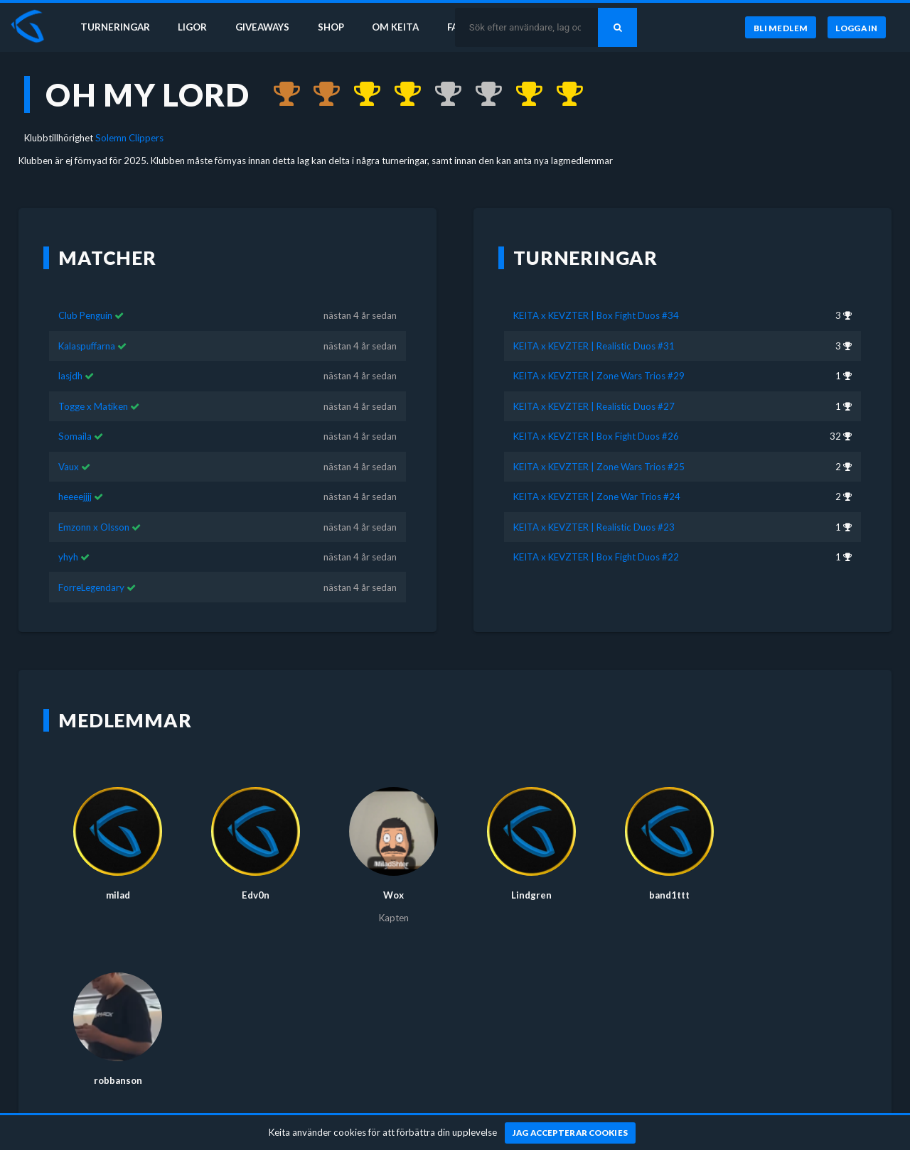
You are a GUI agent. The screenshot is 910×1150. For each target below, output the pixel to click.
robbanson (118, 1059)
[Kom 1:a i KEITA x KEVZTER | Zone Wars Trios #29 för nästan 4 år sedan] (360, 94)
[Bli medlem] (780, 27)
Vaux (68, 446)
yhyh (68, 536)
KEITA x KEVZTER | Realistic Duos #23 (594, 506)
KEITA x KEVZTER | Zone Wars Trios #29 (599, 355)
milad (118, 874)
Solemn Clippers (129, 137)
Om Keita (395, 27)
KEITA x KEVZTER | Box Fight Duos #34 (596, 294)
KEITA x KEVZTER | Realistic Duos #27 (594, 385)
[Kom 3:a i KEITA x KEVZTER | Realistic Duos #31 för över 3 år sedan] (320, 94)
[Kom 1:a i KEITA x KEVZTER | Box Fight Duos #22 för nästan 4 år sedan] (562, 94)
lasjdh (70, 355)
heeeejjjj (75, 476)
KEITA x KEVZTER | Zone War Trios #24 (596, 476)
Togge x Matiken (93, 385)
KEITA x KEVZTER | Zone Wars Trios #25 (599, 446)
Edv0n (255, 874)
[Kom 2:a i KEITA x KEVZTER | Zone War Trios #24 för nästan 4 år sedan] (481, 94)
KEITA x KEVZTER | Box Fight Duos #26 (596, 415)
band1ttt (669, 874)
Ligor (192, 27)
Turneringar (115, 27)
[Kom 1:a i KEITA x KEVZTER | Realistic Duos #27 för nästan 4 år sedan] (400, 94)
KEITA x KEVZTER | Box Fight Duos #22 (596, 536)
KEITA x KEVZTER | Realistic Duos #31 (594, 325)
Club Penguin (85, 294)
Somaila (75, 415)
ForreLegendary (91, 566)
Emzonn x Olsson (93, 506)
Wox (393, 874)
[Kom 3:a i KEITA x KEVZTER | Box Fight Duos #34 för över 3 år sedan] (279, 94)
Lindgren (531, 874)
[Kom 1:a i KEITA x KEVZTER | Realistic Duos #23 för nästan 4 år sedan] (522, 94)
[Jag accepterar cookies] (570, 1133)
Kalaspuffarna (86, 325)
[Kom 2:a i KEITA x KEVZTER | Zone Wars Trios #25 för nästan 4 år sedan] (441, 94)
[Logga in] (857, 27)
